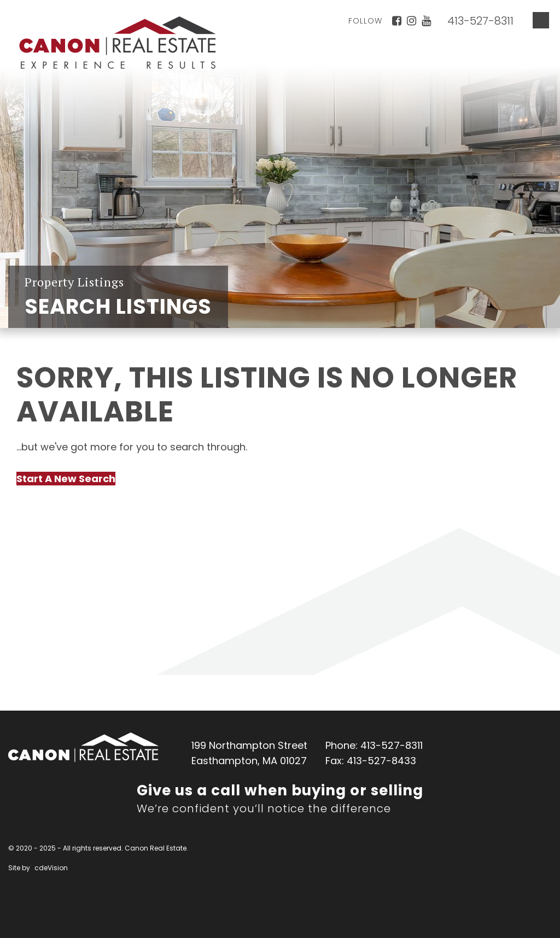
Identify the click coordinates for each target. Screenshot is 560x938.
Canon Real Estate (83, 747)
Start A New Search (65, 478)
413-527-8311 (480, 20)
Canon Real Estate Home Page (117, 42)
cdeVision (51, 867)
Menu (541, 20)
